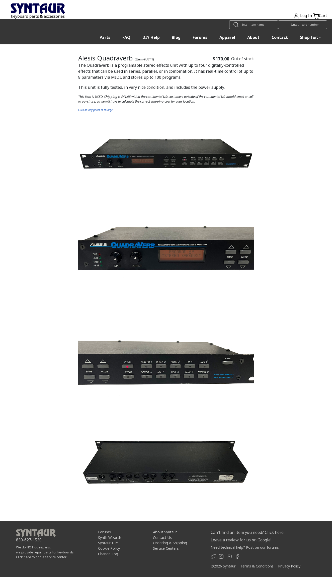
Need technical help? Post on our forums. (245, 547)
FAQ (126, 37)
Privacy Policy (289, 566)
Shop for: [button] (309, 37)
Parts (105, 37)
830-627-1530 (29, 540)
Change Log (108, 553)
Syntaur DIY (108, 542)
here (27, 557)
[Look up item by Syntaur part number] (302, 24)
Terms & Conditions (257, 566)
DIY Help (151, 37)
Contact (280, 37)
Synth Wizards (110, 537)
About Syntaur (165, 532)
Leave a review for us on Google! (241, 540)
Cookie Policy (109, 548)
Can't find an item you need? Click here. (247, 532)
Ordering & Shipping (170, 542)
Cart (323, 15)
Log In (306, 15)
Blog (176, 37)
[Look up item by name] (253, 24)
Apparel (227, 37)
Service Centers (166, 548)
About (253, 37)
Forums (200, 37)
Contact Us (162, 537)
